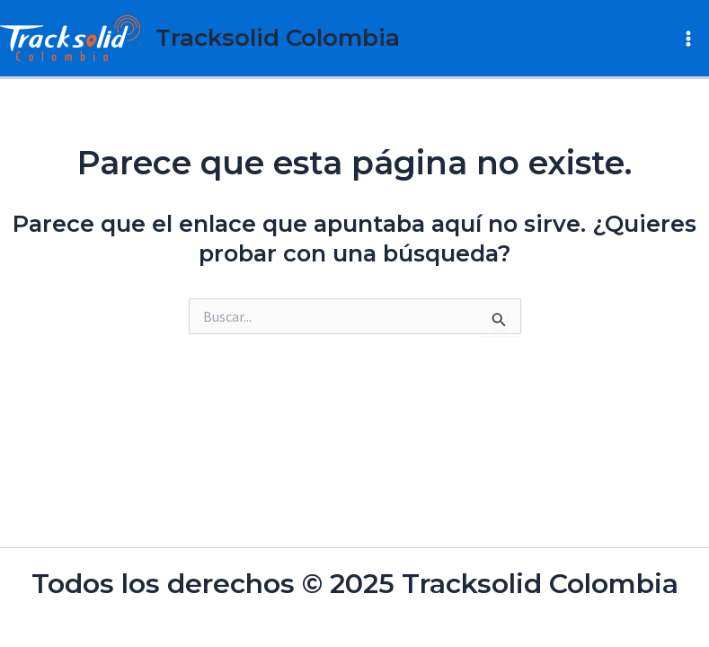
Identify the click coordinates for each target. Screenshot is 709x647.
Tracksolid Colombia (277, 37)
